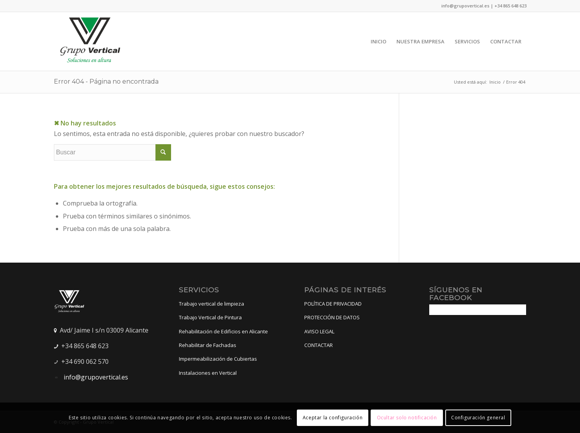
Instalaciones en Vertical (208, 372)
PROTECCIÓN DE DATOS (332, 317)
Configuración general (478, 417)
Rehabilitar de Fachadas (207, 345)
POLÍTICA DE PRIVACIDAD (333, 303)
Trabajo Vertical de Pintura (210, 317)
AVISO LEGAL (319, 331)
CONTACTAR (318, 345)
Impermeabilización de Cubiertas (218, 358)
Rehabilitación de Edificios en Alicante (223, 331)
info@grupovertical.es (95, 377)
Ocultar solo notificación (407, 417)
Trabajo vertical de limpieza (211, 303)
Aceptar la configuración (332, 417)
